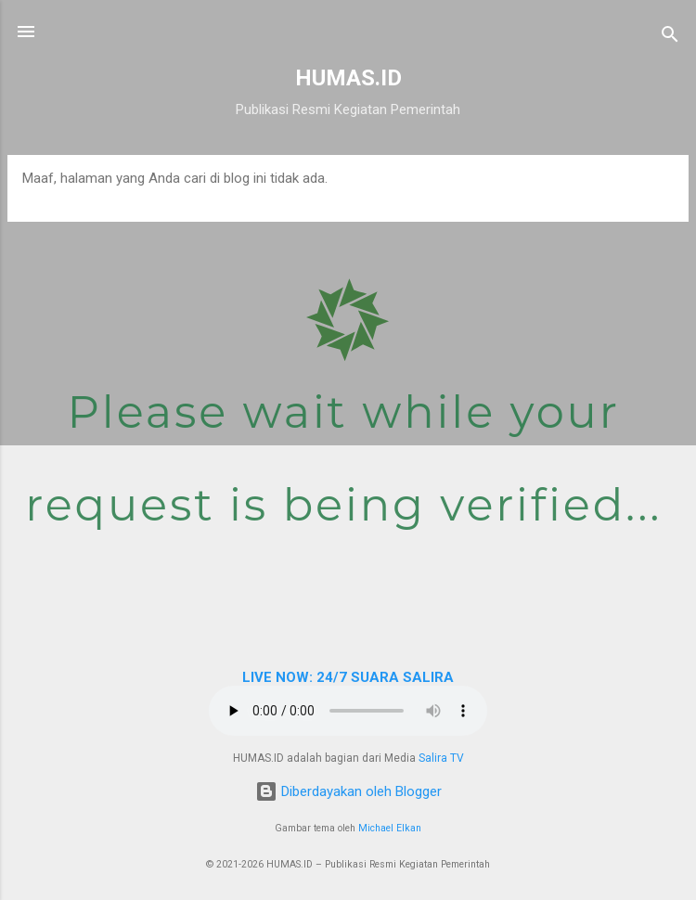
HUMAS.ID (348, 78)
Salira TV (441, 758)
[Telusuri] (670, 37)
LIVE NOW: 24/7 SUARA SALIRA (348, 677)
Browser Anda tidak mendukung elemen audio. (348, 711)
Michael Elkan (389, 828)
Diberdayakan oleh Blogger (348, 791)
